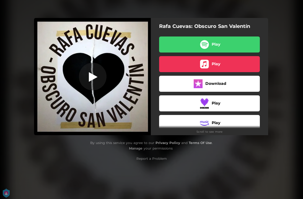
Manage (136, 148)
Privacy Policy (168, 143)
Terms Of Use (200, 143)
